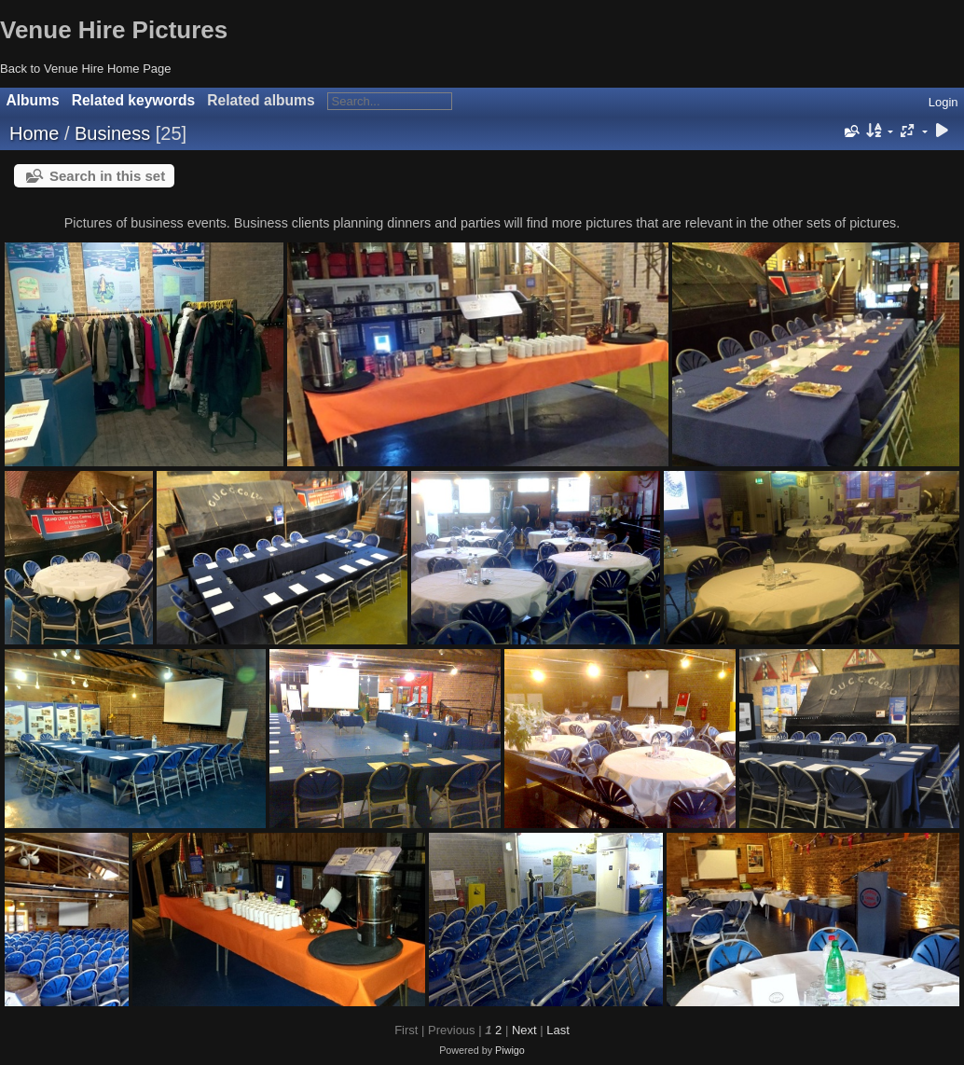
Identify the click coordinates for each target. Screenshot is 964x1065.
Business (112, 133)
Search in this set (107, 176)
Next (524, 1030)
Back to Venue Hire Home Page (86, 69)
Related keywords (134, 100)
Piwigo (510, 1050)
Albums (33, 100)
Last (558, 1030)
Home (34, 133)
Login (943, 102)
